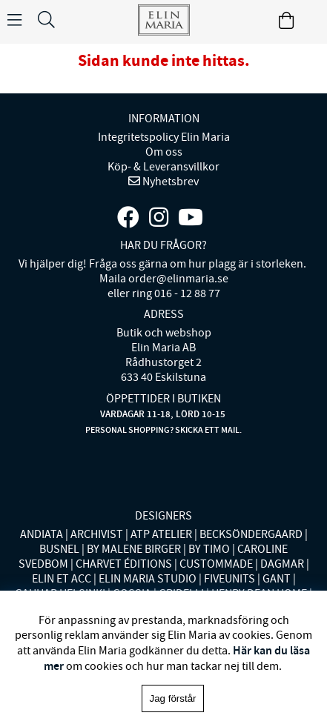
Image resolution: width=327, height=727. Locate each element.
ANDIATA (41, 534)
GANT (276, 578)
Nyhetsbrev (169, 181)
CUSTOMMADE (216, 564)
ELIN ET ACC (61, 578)
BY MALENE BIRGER (134, 549)
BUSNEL (59, 549)
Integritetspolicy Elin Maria (164, 137)
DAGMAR (282, 564)
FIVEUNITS (229, 578)
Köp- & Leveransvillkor (163, 166)
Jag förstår (173, 698)
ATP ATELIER (161, 534)
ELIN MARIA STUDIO (147, 578)
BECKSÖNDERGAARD (251, 534)
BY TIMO (209, 549)
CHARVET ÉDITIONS (124, 564)
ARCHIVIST (96, 534)
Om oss (163, 152)
